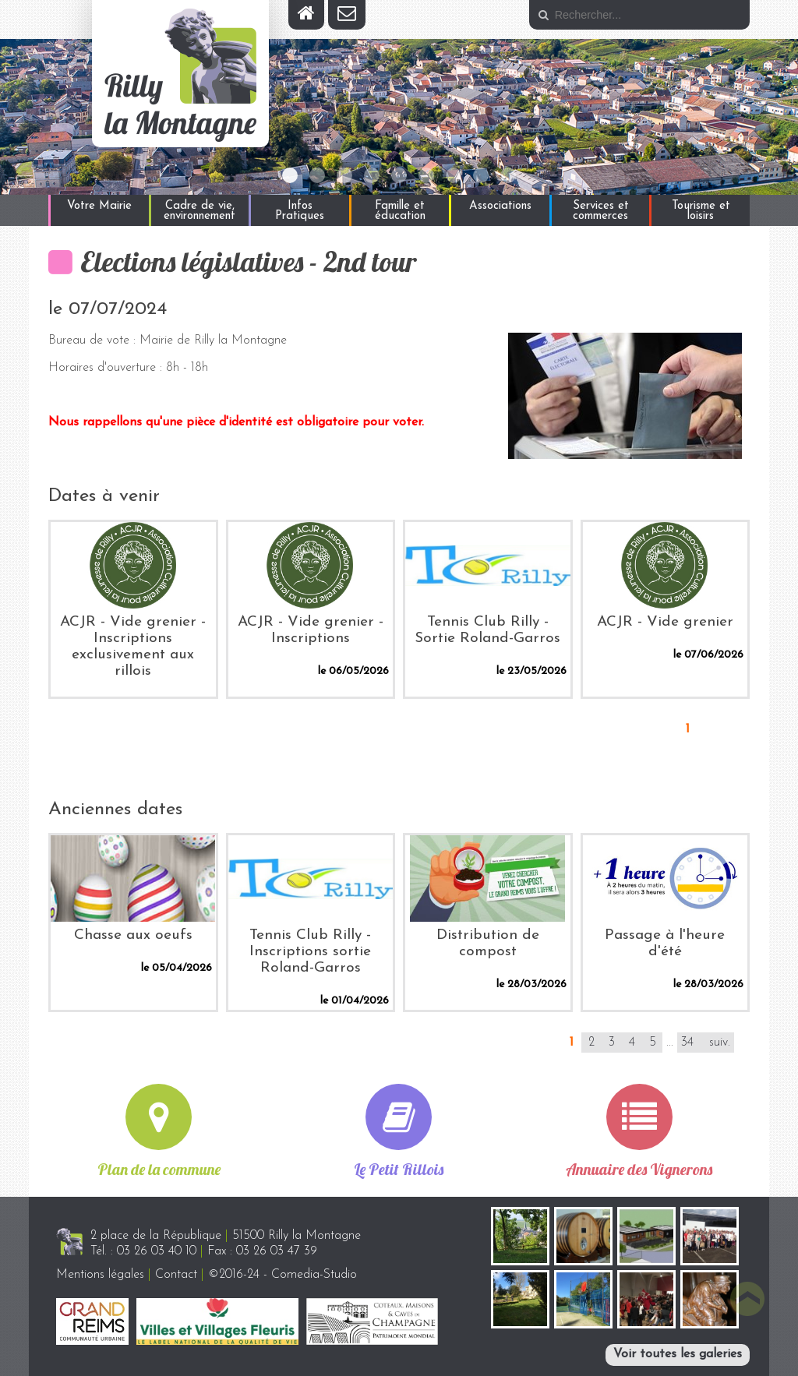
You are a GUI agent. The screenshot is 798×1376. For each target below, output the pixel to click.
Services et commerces (601, 211)
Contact (176, 1274)
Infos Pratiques (299, 211)
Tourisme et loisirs (701, 211)
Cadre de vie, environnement (199, 211)
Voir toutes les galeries (677, 1354)
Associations (500, 206)
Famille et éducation (400, 211)
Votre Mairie (99, 206)
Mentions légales (100, 1274)
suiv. (719, 1042)
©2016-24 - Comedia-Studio (282, 1274)
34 (687, 1042)
